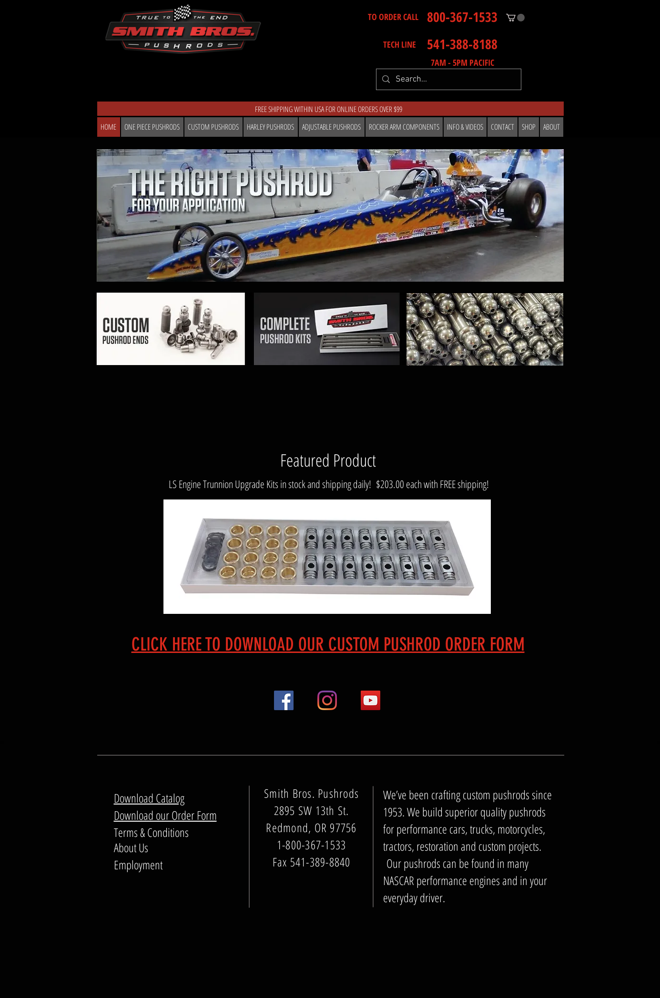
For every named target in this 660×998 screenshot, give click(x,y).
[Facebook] (284, 700)
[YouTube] (370, 700)
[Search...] (448, 79)
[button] (515, 17)
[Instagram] (327, 700)
